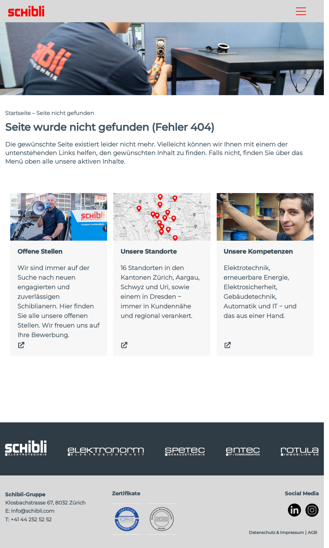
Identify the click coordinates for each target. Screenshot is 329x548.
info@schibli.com (32, 511)
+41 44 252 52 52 (31, 519)
